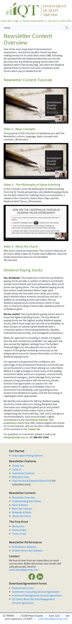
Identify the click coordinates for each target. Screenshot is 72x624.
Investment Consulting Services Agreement (35, 591)
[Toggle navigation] (66, 27)
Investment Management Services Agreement (37, 595)
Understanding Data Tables (27, 501)
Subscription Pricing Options (27, 455)
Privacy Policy (19, 530)
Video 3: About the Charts (21, 246)
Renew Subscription (33, 20)
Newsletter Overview (23, 497)
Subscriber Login (9, 20)
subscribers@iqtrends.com (23, 569)
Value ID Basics (20, 505)
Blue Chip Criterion (22, 508)
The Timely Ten (31, 429)
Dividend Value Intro (23, 588)
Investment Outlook (36, 419)
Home (7, 27)
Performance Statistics (24, 546)
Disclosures (18, 526)
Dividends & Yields (21, 512)
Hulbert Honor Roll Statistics (27, 550)
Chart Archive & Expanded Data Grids (31, 480)
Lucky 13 (16, 469)
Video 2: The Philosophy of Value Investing (32, 185)
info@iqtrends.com (14, 437)
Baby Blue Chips (21, 477)
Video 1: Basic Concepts (19, 129)
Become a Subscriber (60, 20)
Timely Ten (18, 465)
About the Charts (21, 516)
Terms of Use (19, 533)
